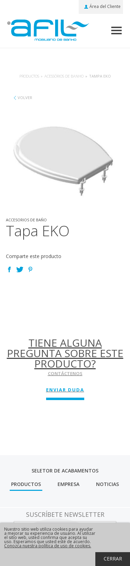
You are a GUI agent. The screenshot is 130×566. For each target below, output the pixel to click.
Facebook (9, 269)
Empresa (68, 484)
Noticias (107, 484)
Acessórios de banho (64, 76)
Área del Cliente (105, 7)
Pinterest (30, 269)
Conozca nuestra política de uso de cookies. (47, 546)
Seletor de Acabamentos (65, 470)
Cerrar (113, 558)
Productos (29, 76)
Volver (25, 97)
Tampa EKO (100, 76)
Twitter (19, 269)
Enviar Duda (65, 390)
